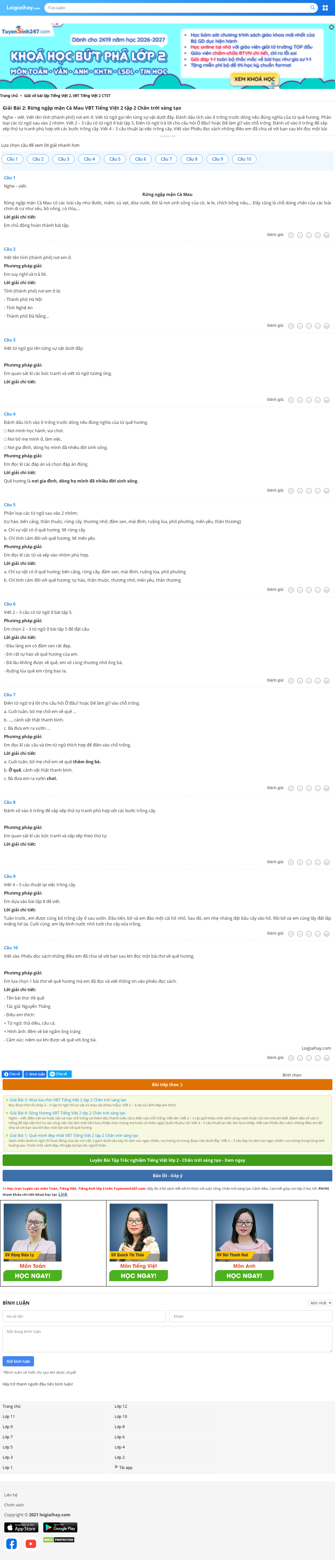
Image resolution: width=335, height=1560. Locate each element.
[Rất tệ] (291, 235)
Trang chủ (11, 1406)
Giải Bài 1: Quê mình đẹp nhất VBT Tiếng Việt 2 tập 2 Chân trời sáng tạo (74, 1135)
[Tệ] (300, 235)
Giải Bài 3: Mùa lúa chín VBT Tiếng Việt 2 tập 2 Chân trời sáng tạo (68, 1099)
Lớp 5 (8, 1447)
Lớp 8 (120, 1426)
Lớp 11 (9, 1416)
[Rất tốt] (326, 235)
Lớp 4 (120, 1447)
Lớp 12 (121, 1406)
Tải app (123, 1467)
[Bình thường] (308, 235)
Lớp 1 (8, 1467)
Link (63, 1194)
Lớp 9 (8, 1426)
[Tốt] (317, 235)
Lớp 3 (8, 1457)
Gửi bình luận (18, 1361)
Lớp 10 (121, 1416)
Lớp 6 (120, 1436)
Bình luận (35, 1074)
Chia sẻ (12, 1074)
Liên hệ (10, 1494)
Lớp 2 (120, 1457)
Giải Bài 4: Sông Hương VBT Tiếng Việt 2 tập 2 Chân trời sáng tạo (67, 1112)
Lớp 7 (8, 1436)
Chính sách (14, 1504)
